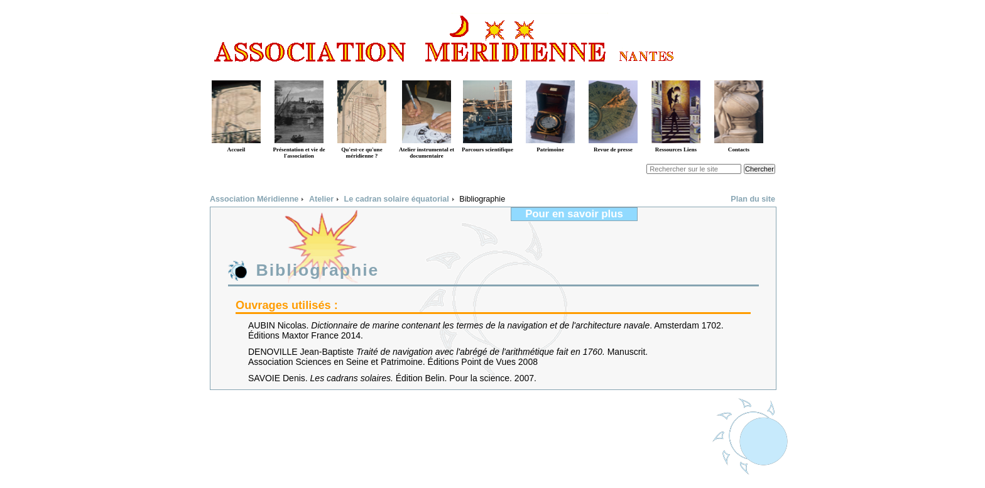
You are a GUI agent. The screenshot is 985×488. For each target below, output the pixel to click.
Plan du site (753, 199)
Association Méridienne (254, 199)
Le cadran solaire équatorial (396, 199)
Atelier (321, 199)
